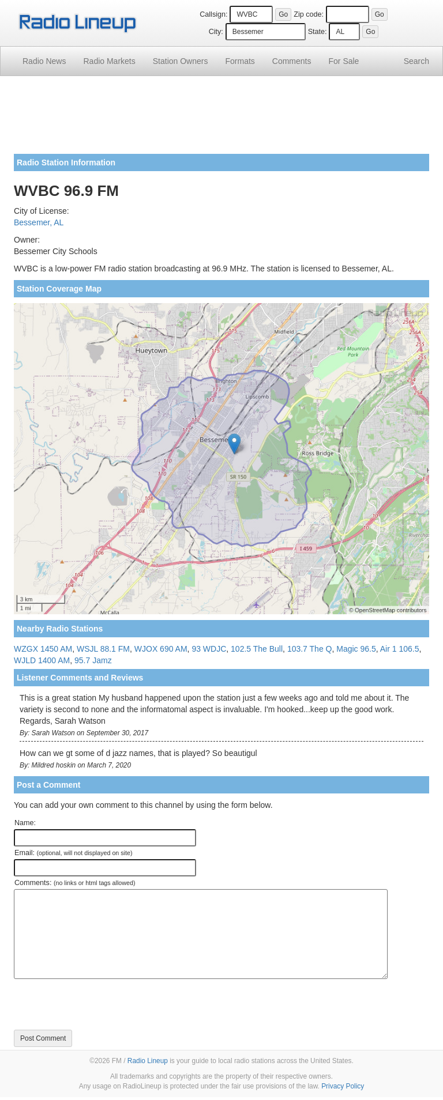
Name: (25, 823)
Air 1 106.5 (399, 648)
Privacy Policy (342, 1086)
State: (317, 32)
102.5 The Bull (257, 648)
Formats (239, 61)
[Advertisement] (221, 119)
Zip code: (309, 14)
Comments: (74, 883)
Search (416, 61)
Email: (73, 853)
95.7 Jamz (93, 660)
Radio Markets (109, 61)
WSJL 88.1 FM (103, 648)
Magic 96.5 (356, 648)
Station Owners (180, 61)
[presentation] (101, 1004)
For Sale (344, 61)
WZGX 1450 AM (43, 648)
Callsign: (213, 14)
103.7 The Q (309, 648)
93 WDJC (209, 648)
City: (216, 32)
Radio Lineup (147, 1061)
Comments (291, 61)
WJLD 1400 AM (42, 660)
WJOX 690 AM (160, 648)
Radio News (44, 61)
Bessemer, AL (38, 222)
